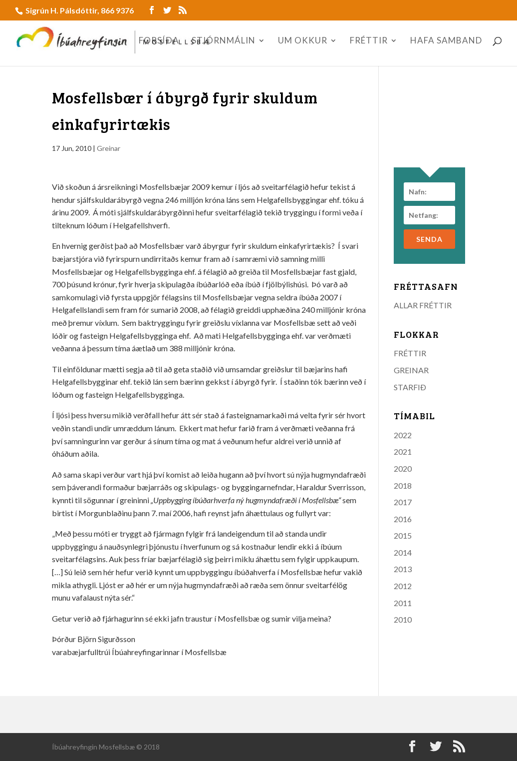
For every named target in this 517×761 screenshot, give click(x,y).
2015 (403, 535)
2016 (403, 519)
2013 (403, 569)
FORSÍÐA (159, 41)
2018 (403, 485)
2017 (403, 502)
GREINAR (411, 370)
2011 (403, 603)
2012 (403, 586)
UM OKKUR (302, 41)
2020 (403, 468)
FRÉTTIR (369, 41)
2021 (403, 451)
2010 (403, 619)
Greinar (108, 148)
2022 (403, 435)
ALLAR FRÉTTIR (423, 305)
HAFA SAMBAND (446, 41)
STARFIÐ (410, 387)
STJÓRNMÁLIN (224, 41)
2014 (403, 552)
